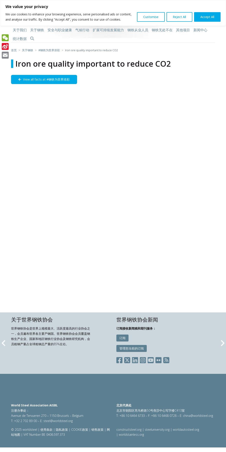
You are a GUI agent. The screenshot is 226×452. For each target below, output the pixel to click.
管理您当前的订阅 (131, 348)
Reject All (179, 17)
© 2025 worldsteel (24, 429)
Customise (150, 17)
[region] (113, 13)
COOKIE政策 (79, 429)
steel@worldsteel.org (58, 421)
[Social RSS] (166, 359)
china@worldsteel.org (198, 416)
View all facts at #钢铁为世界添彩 (44, 79)
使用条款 (46, 429)
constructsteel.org (129, 429)
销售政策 (97, 429)
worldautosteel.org (186, 429)
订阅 (122, 338)
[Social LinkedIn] (135, 359)
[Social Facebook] (120, 359)
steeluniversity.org (157, 429)
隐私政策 (62, 429)
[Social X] (127, 359)
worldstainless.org (131, 434)
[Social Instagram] (143, 359)
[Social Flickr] (158, 359)
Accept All (207, 17)
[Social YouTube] (151, 359)
